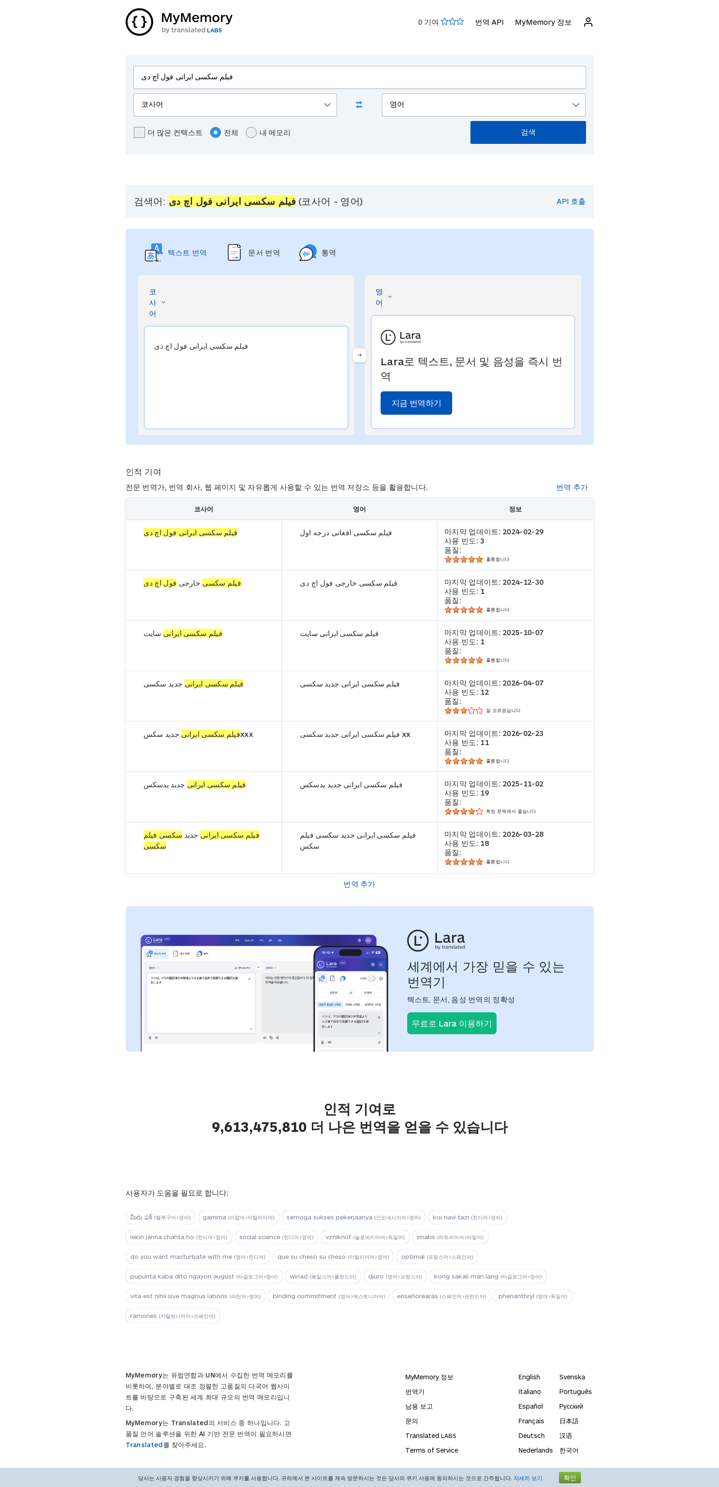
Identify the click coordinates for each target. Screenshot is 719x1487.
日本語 (569, 1421)
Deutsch (532, 1435)
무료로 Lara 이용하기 (452, 1023)
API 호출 (571, 201)
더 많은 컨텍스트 (168, 132)
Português (575, 1391)
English (529, 1377)
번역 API (489, 21)
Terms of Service (431, 1450)
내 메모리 (268, 132)
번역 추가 (572, 487)
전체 (224, 132)
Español (531, 1406)
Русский (571, 1406)
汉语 (565, 1435)
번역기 (415, 1391)
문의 (411, 1421)
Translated (144, 1445)
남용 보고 (419, 1406)
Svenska (572, 1377)
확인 (570, 1478)
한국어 (569, 1450)
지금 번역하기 (416, 403)
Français (531, 1421)
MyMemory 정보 (543, 21)
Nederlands (536, 1450)
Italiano (530, 1391)
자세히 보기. (529, 1478)
